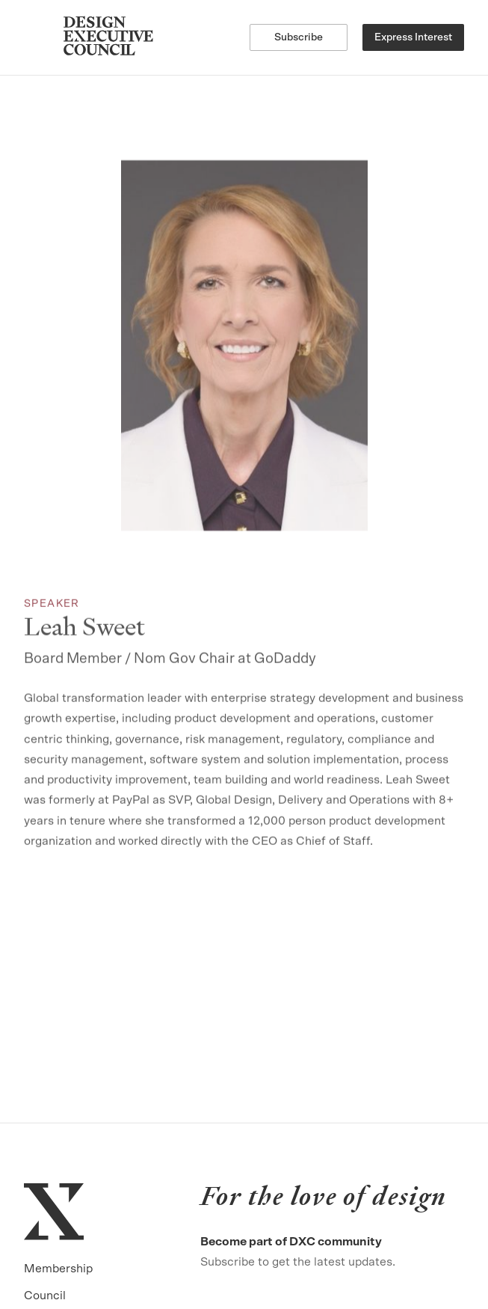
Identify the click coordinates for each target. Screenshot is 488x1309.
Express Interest (413, 37)
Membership (58, 1269)
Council (45, 1296)
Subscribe (298, 37)
